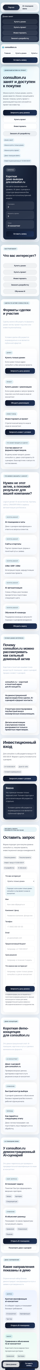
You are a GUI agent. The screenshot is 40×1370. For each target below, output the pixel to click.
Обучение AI (20, 291)
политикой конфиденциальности (16, 997)
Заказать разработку (20, 38)
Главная (7, 53)
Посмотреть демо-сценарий (20, 1248)
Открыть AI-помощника (20, 1241)
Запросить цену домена (20, 113)
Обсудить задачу (20, 626)
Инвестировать (20, 33)
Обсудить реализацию (20, 403)
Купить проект (20, 27)
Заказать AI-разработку (20, 133)
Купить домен (20, 21)
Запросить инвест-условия (20, 432)
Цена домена (11, 1364)
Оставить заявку (20, 60)
